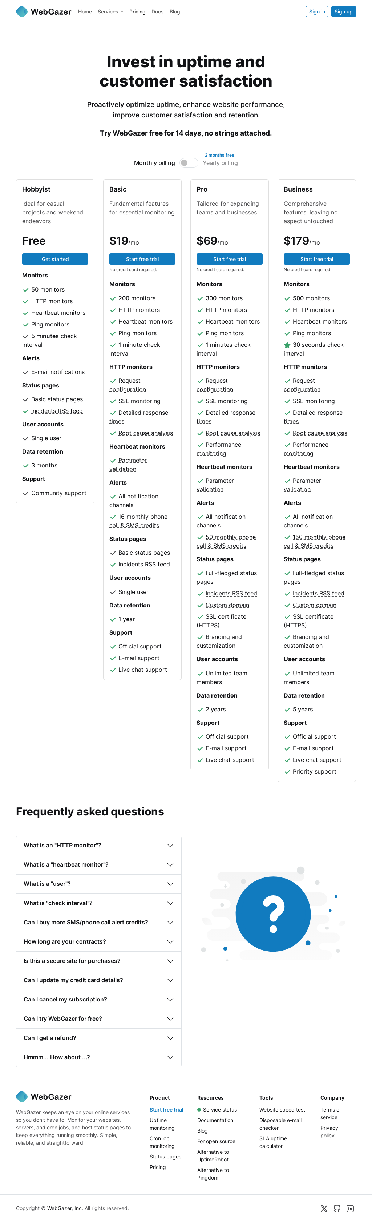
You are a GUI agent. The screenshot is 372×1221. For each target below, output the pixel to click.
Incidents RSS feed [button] (57, 410)
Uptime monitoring (162, 1124)
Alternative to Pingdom (213, 1174)
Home (85, 11)
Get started (55, 259)
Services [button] (108, 11)
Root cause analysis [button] (145, 433)
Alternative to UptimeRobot (213, 1155)
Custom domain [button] (227, 605)
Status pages (165, 1156)
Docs (157, 11)
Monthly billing (154, 162)
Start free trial (142, 259)
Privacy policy (329, 1131)
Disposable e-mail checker (280, 1124)
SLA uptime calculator (273, 1142)
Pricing (137, 11)
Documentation (215, 1120)
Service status (217, 1109)
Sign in (317, 11)
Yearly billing (220, 162)
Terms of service (330, 1113)
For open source (216, 1141)
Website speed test (282, 1109)
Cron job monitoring (162, 1142)
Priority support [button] (314, 771)
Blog (175, 11)
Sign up (344, 11)
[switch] (189, 163)
